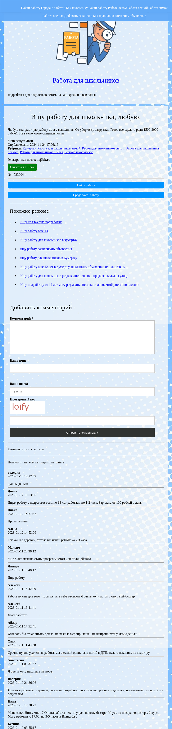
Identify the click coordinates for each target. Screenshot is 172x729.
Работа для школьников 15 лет (41, 101)
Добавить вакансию (86, 14)
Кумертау (29, 97)
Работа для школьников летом (103, 97)
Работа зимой (32, 14)
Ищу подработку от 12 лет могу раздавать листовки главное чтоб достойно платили (79, 234)
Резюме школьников (78, 101)
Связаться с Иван (22, 116)
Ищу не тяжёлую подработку (41, 171)
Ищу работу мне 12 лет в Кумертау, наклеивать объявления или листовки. (72, 216)
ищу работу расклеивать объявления (46, 198)
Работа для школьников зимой (58, 97)
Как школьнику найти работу (92, 5)
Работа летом (127, 5)
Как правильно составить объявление (131, 14)
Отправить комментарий (82, 388)
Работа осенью (56, 14)
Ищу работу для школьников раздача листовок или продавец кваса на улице (74, 225)
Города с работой (55, 5)
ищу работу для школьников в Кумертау (48, 207)
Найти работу (28, 5)
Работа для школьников (127, 25)
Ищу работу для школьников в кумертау (48, 189)
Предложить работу (86, 144)
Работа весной (151, 5)
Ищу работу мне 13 (34, 180)
